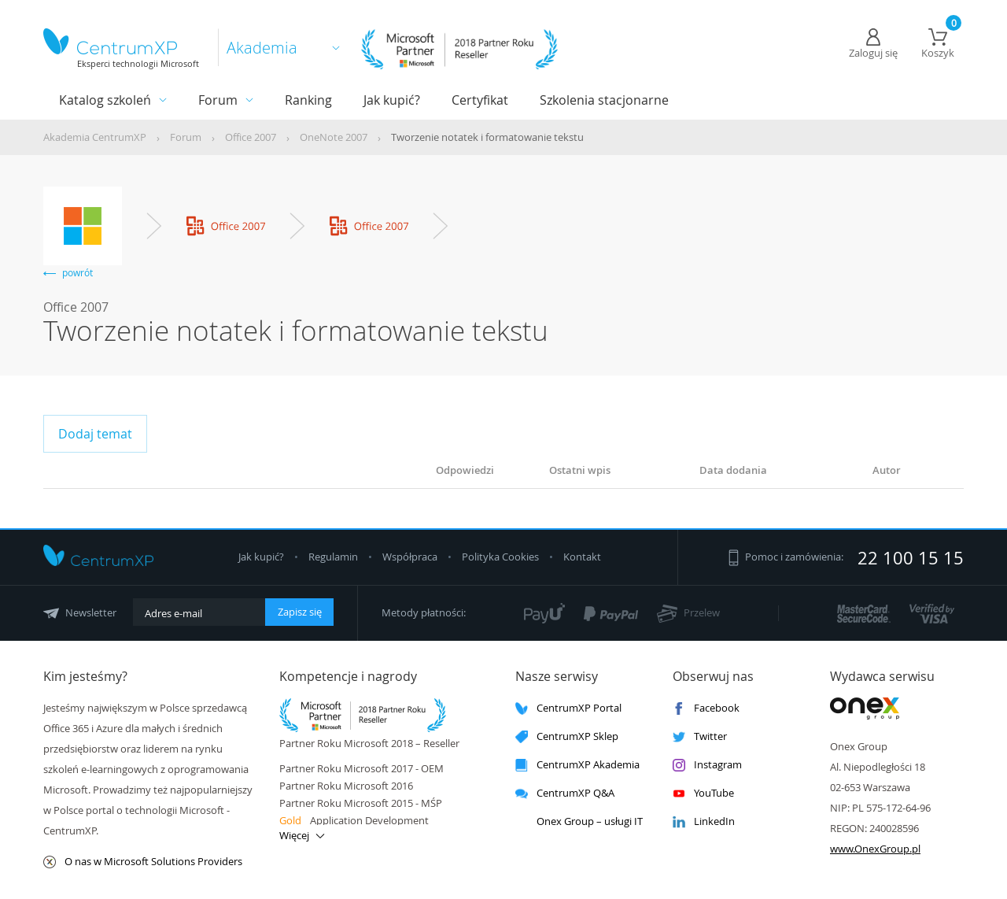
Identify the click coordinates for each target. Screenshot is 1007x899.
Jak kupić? (391, 100)
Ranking (308, 100)
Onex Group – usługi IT (579, 821)
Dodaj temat (95, 433)
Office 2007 (250, 137)
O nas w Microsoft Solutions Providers (142, 862)
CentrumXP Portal (568, 708)
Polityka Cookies (501, 556)
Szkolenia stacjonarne (604, 100)
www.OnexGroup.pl (875, 849)
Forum (218, 100)
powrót (68, 272)
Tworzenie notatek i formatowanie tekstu (487, 137)
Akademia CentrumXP (94, 137)
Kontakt (582, 556)
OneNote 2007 (333, 137)
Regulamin (334, 556)
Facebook (706, 708)
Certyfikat (480, 100)
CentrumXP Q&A (564, 793)
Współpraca (409, 556)
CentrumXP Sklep (566, 736)
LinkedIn (704, 821)
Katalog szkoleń (105, 100)
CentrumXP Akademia (577, 765)
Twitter (700, 736)
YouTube (703, 793)
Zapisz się (300, 612)
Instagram (707, 765)
